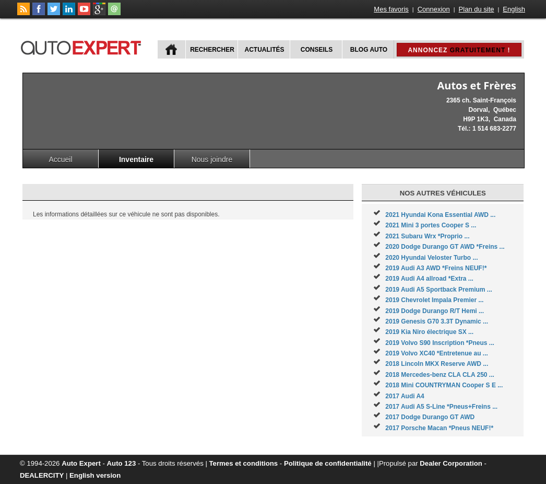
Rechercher (212, 49)
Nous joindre (212, 159)
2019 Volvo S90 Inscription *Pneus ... (439, 343)
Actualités (264, 49)
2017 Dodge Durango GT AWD (429, 417)
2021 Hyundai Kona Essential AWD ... (440, 214)
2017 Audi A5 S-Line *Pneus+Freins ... (441, 406)
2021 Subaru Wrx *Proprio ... (427, 236)
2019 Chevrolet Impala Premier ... (434, 300)
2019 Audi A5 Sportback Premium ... (438, 289)
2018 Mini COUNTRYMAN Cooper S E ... (444, 385)
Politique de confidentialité (328, 463)
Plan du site (476, 9)
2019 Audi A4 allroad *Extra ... (429, 278)
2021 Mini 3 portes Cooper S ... (430, 225)
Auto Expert (81, 463)
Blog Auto (368, 49)
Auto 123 (121, 463)
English (514, 9)
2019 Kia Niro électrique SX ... (429, 332)
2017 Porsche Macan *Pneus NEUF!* (439, 428)
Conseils (317, 49)
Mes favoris (391, 9)
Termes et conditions (243, 463)
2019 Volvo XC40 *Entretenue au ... (436, 353)
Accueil (60, 159)
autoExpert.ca (83, 46)
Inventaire (136, 159)
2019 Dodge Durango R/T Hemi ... (434, 311)
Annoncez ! (459, 50)
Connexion (434, 9)
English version (95, 475)
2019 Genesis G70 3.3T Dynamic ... (436, 321)
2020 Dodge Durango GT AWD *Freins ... (444, 246)
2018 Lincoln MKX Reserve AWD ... (436, 363)
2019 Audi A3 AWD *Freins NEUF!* (435, 268)
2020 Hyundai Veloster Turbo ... (431, 257)
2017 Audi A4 (404, 396)
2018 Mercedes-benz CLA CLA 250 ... (439, 374)
